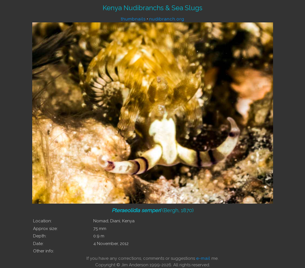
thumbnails (133, 19)
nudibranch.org (166, 19)
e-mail (203, 258)
